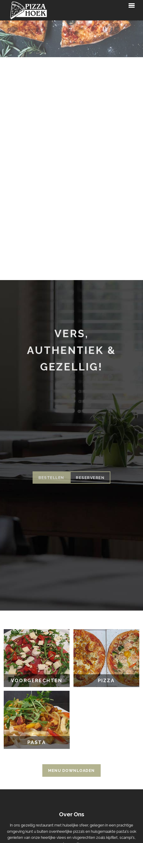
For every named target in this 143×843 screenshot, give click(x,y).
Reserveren (84, 477)
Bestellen (46, 477)
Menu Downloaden (71, 770)
